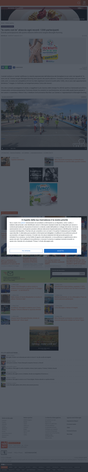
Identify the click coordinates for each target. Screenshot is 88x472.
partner (23, 222)
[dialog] (44, 236)
